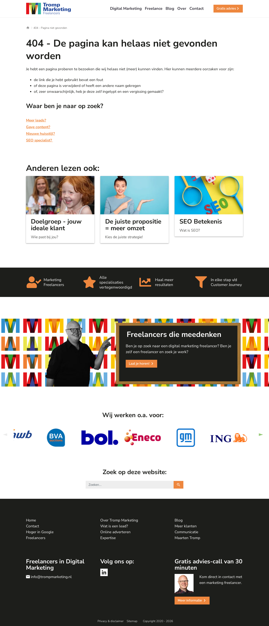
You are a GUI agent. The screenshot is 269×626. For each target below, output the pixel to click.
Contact (32, 526)
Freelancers (35, 537)
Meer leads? (36, 120)
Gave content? (38, 127)
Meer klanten (186, 526)
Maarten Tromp (187, 537)
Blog (179, 520)
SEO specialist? (39, 140)
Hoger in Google (40, 532)
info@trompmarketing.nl (51, 576)
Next (261, 435)
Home (31, 520)
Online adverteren (115, 532)
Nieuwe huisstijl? (40, 133)
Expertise (108, 537)
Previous (5, 435)
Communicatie (186, 532)
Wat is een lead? (114, 526)
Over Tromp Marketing (119, 520)
